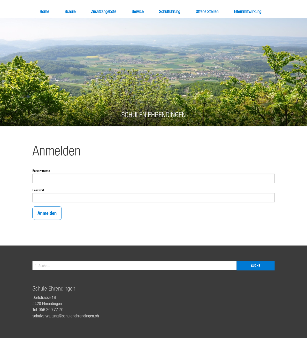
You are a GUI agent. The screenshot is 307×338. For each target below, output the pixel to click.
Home (44, 11)
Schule (70, 11)
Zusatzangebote (103, 11)
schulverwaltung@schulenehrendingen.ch (65, 315)
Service (138, 11)
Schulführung (169, 11)
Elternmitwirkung (247, 11)
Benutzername (41, 171)
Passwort (38, 190)
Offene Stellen (207, 11)
